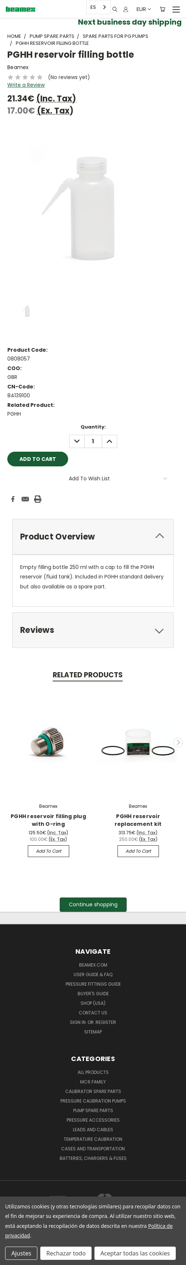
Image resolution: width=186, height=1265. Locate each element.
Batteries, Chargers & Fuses (93, 1158)
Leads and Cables (93, 1129)
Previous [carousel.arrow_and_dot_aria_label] (8, 742)
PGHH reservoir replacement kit (138, 820)
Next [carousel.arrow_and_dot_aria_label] (178, 742)
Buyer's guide (93, 993)
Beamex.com (93, 965)
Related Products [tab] (88, 675)
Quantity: (93, 426)
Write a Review (26, 85)
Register (106, 1022)
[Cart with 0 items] (162, 9)
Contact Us (93, 1013)
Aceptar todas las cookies (135, 1253)
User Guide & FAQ (93, 974)
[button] (93, 904)
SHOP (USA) (93, 1003)
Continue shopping (93, 904)
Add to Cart (48, 851)
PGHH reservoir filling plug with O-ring (48, 820)
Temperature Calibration (93, 1139)
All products (93, 1072)
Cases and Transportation (93, 1149)
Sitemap (93, 1032)
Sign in (78, 1022)
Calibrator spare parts (93, 1091)
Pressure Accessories (93, 1120)
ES (93, 7)
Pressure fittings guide (93, 984)
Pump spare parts (93, 1110)
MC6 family (93, 1082)
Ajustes (21, 1253)
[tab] (93, 537)
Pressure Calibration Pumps (93, 1101)
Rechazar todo (66, 1253)
